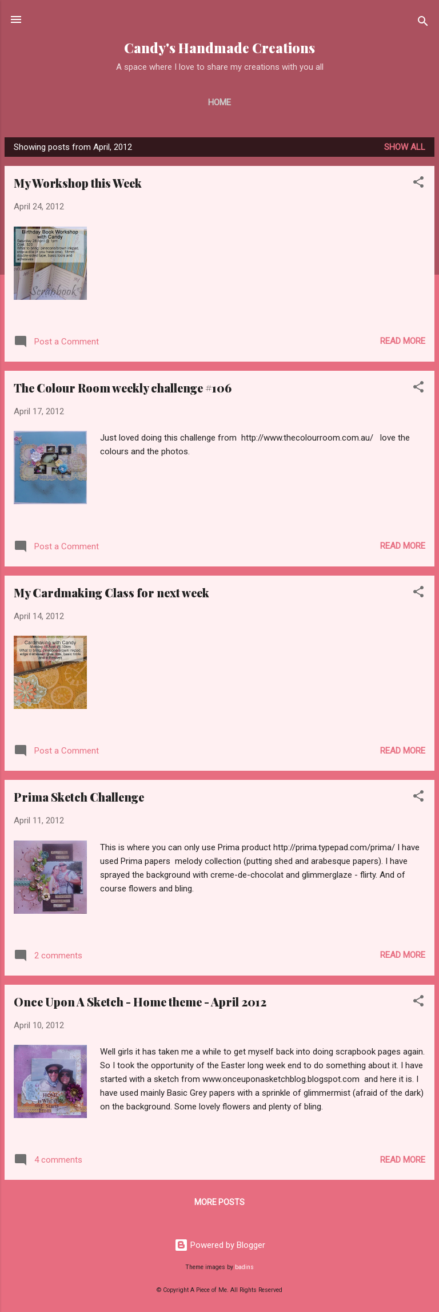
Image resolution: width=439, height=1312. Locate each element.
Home (219, 102)
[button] (418, 184)
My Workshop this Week (78, 183)
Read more (402, 341)
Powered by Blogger (219, 1245)
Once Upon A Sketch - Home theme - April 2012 (140, 1001)
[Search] (423, 23)
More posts (219, 1202)
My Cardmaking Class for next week (111, 592)
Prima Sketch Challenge (79, 796)
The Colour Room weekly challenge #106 (123, 387)
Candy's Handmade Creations (219, 48)
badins (244, 1267)
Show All (404, 147)
